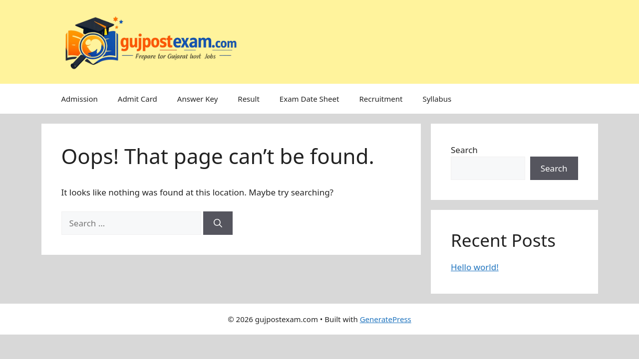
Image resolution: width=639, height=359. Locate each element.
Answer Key (197, 99)
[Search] (218, 223)
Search (464, 150)
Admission (79, 99)
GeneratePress (385, 319)
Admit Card (137, 99)
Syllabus (436, 99)
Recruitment (380, 99)
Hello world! (475, 267)
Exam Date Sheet (309, 99)
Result (249, 99)
